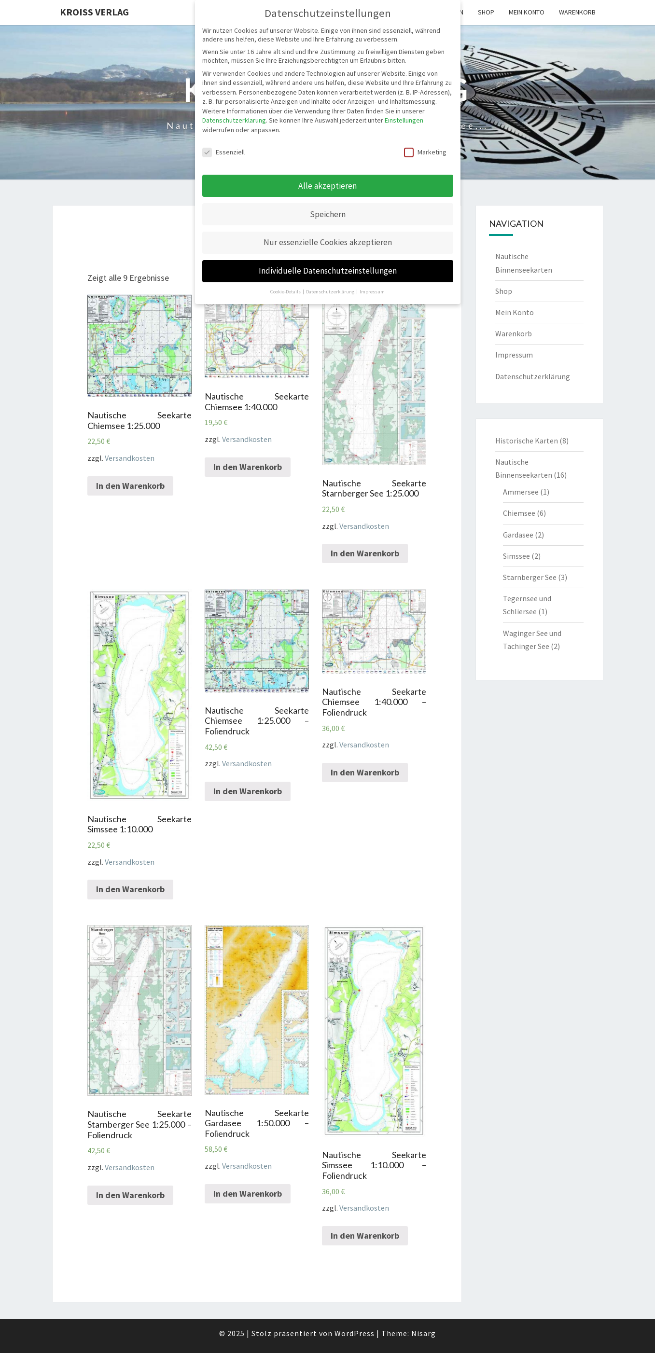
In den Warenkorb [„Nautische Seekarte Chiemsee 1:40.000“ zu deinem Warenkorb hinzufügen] (247, 466)
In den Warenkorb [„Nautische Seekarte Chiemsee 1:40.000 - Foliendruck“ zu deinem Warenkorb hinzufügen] (365, 772)
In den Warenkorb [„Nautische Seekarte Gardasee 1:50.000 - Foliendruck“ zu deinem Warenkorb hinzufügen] (247, 1193)
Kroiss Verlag (94, 12)
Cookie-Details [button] (286, 292)
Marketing (425, 152)
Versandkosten (129, 458)
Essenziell (223, 152)
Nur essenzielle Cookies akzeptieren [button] (328, 242)
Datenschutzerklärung (532, 376)
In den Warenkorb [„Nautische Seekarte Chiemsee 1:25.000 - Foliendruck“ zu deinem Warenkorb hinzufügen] (247, 791)
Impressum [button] (372, 292)
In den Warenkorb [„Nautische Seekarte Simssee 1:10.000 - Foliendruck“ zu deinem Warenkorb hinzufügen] (365, 1235)
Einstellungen (404, 120)
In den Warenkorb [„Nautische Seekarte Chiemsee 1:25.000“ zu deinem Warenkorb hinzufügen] (130, 485)
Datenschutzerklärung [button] (330, 292)
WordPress (354, 1333)
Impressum (514, 354)
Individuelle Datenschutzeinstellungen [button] (328, 270)
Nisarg (423, 1333)
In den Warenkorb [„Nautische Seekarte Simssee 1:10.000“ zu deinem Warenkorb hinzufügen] (130, 889)
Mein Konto (526, 12)
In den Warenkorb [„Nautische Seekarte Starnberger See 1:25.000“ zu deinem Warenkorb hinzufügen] (365, 553)
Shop (486, 12)
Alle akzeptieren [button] (327, 185)
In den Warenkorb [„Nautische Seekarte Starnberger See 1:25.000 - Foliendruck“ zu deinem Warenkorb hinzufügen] (130, 1195)
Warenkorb (577, 12)
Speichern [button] (328, 214)
